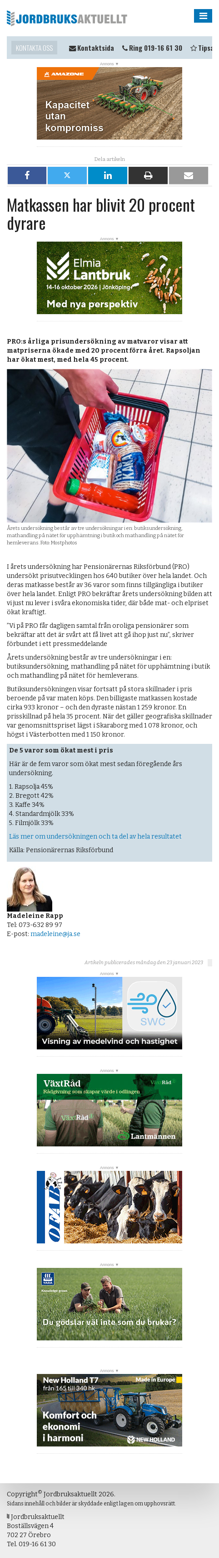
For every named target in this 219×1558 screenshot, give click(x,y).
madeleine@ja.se (55, 934)
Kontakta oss (34, 48)
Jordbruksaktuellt (67, 18)
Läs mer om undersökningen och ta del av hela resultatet (95, 836)
